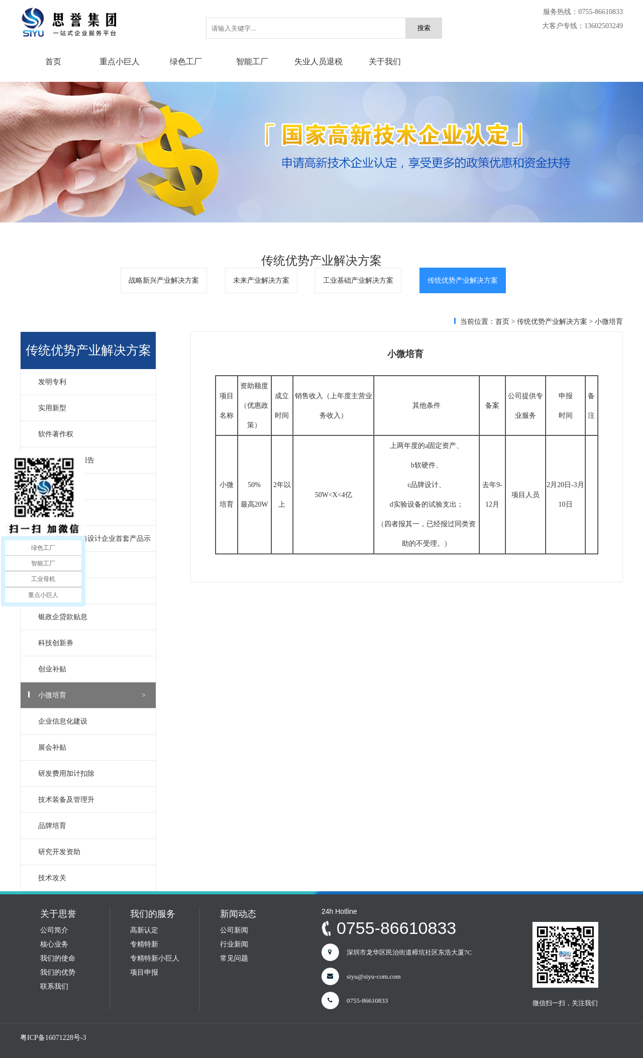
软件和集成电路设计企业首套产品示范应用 (88, 543)
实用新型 (92, 408)
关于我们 (385, 61)
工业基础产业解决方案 (358, 280)
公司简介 (54, 930)
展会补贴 (92, 747)
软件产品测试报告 (92, 460)
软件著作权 (92, 434)
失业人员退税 (318, 61)
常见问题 (234, 958)
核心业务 (54, 944)
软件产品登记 (92, 486)
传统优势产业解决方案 (462, 280)
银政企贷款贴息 (92, 617)
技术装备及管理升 (92, 799)
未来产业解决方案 (261, 280)
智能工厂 (252, 61)
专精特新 (144, 944)
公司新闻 (234, 930)
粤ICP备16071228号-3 (53, 1037)
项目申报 (144, 972)
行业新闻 (234, 944)
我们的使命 (57, 958)
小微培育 (92, 695)
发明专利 (92, 382)
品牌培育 (92, 826)
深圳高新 (92, 591)
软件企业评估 (92, 512)
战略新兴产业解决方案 (164, 280)
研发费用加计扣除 (92, 773)
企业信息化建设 (92, 721)
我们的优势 (57, 972)
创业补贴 (92, 669)
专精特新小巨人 (154, 958)
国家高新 (92, 564)
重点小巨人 (119, 61)
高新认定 (144, 930)
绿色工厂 (186, 61)
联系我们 (54, 986)
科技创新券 (92, 643)
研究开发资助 (92, 852)
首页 (53, 61)
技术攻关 (92, 878)
